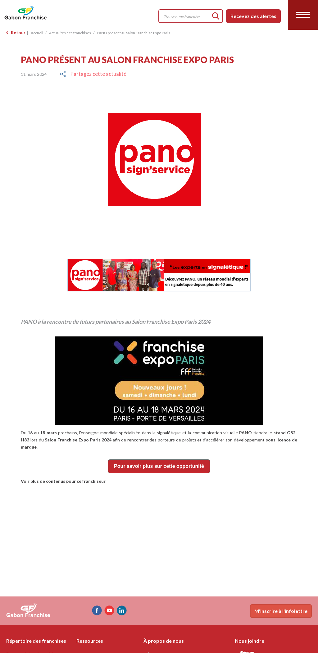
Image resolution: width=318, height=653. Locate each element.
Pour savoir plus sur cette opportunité (159, 466)
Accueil (37, 32)
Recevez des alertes (253, 16)
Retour (18, 32)
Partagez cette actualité (95, 74)
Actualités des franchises (70, 32)
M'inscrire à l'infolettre (280, 611)
